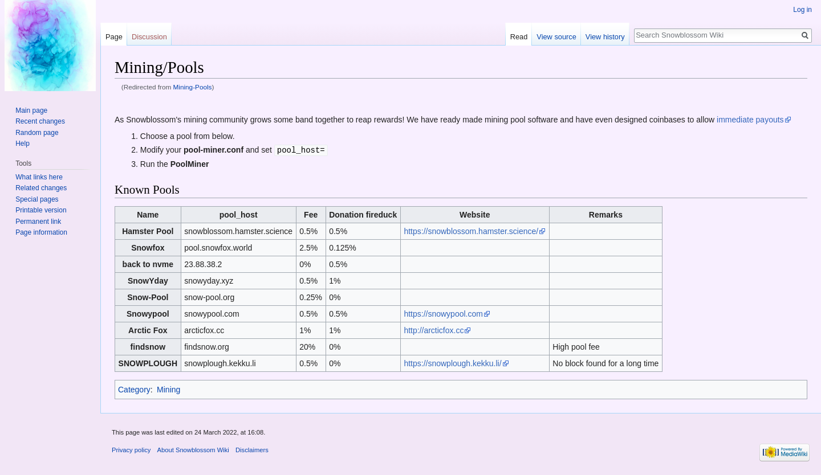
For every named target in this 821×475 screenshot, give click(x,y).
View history (605, 36)
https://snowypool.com (443, 313)
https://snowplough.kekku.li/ (452, 362)
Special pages (36, 199)
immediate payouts (750, 119)
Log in (802, 10)
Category (134, 389)
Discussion (149, 36)
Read (519, 36)
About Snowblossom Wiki (193, 449)
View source (556, 36)
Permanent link (38, 222)
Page (114, 36)
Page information (41, 232)
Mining (168, 389)
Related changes (41, 188)
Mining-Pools (192, 87)
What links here (39, 177)
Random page (36, 133)
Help (22, 144)
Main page (31, 110)
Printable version (40, 210)
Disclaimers (252, 449)
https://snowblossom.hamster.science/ (471, 230)
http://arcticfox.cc (434, 329)
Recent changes (40, 121)
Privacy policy (131, 449)
